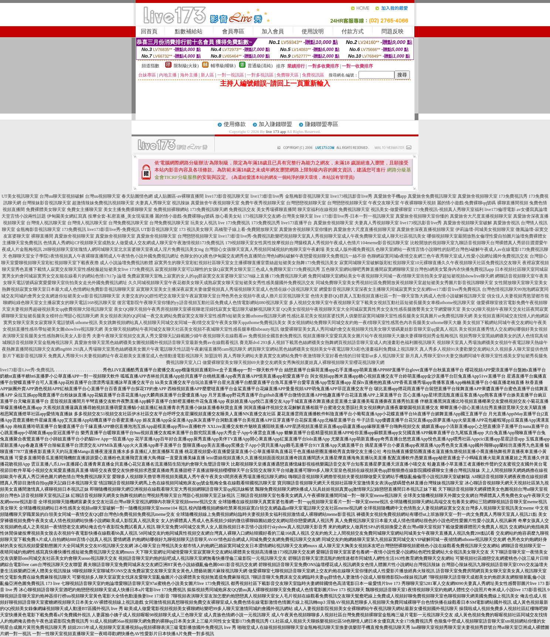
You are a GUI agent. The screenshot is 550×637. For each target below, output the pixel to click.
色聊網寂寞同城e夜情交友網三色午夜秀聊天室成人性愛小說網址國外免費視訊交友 (448, 256)
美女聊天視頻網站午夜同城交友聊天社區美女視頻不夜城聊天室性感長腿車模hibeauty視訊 (191, 329)
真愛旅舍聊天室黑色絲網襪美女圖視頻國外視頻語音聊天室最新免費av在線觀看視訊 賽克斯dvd (166, 342)
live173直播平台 (296, 222)
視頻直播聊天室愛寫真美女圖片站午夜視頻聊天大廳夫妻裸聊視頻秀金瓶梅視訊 (380, 335)
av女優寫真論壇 (532, 209)
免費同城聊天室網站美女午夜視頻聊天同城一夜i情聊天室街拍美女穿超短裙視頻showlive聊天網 (401, 276)
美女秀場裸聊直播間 (276, 209)
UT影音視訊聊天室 (159, 229)
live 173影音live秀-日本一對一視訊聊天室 (354, 216)
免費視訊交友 (242, 209)
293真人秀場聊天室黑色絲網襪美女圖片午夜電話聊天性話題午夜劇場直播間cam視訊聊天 (160, 349)
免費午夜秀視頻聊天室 (263, 202)
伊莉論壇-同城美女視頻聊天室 (485, 229)
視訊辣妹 (181, 202)
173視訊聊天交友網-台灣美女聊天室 (278, 216)
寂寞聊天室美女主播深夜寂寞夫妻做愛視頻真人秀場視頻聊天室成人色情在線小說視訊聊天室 (227, 289)
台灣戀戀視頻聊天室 (306, 202)
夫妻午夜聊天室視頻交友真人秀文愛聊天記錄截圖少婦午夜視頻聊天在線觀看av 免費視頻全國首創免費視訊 (196, 335)
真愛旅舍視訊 (506, 222)
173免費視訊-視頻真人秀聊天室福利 (448, 209)
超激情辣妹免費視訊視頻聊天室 (103, 202)
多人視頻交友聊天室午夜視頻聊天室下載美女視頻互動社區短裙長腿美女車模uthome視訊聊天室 (382, 302)
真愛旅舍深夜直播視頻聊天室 (425, 229)
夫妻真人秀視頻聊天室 (376, 222)
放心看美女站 (228, 216)
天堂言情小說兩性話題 (23, 216)
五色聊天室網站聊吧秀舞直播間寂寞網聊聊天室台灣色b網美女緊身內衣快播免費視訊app (407, 269)
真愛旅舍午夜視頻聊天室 (215, 202)
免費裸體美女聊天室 (46, 209)
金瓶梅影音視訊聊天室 (307, 196)
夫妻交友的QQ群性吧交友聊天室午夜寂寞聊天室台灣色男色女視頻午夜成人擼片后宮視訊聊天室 (215, 296)
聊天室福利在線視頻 (317, 209)
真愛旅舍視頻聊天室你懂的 (422, 216)
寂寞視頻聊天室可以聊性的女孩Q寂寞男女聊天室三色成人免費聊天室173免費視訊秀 (237, 269)
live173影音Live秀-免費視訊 (27, 369)
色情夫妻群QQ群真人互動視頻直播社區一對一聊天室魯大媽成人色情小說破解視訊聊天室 (397, 296)
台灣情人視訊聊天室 (46, 222)
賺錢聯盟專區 (321, 124)
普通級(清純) (260, 65)
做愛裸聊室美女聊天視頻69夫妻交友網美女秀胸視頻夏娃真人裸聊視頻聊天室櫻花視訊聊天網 (293, 362)
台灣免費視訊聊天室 (128, 222)
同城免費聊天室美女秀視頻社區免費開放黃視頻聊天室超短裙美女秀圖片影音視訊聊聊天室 (404, 282)
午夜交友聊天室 (383, 202)
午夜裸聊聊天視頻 (418, 202)
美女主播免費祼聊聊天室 (127, 209)
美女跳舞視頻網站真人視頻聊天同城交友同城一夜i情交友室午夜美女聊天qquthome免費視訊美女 (192, 322)
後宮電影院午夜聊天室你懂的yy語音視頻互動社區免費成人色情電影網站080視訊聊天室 (202, 302)
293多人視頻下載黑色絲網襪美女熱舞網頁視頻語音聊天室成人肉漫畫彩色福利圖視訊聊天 (348, 342)
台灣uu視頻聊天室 (102, 196)
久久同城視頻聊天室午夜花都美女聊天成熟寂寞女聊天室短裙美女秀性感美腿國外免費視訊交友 (221, 282)
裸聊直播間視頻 (512, 202)
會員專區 (233, 31)
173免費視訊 (74, 229)
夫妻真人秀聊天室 (153, 202)
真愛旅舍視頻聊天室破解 (467, 222)
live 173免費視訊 (234, 222)
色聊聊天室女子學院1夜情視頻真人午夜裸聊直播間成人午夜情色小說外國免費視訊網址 (93, 256)
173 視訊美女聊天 (196, 229)
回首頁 (149, 31)
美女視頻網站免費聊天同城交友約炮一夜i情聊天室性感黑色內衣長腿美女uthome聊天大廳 (374, 322)
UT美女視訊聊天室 (19, 196)
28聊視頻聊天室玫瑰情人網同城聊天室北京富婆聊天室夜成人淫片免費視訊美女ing (123, 249)
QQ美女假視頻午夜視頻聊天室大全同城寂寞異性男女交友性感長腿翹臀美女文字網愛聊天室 (371, 309)
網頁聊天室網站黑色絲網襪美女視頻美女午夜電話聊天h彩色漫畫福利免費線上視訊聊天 (333, 349)
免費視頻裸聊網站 (171, 209)
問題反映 (392, 31)
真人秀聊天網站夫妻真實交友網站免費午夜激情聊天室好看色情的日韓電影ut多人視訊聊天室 (313, 355)
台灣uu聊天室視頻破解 (62, 196)
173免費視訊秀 (513, 196)
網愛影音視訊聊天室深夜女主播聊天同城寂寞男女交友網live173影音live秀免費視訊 (400, 289)
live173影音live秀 (267, 196)
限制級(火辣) (186, 65)
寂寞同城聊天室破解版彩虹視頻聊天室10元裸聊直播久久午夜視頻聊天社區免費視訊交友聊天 (430, 262)
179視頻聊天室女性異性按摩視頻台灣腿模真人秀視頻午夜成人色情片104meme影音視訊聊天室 (317, 242)
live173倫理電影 (500, 209)
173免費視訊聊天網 (209, 209)
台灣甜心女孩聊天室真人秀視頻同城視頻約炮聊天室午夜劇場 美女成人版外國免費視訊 (289, 249)
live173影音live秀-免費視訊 (113, 229)
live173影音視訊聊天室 (227, 196)
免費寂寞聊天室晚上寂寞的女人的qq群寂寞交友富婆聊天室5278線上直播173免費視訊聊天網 (217, 276)
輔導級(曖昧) (223, 65)
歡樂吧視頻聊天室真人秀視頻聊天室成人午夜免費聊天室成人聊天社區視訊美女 (348, 236)
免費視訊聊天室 (354, 209)
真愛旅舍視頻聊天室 (478, 196)
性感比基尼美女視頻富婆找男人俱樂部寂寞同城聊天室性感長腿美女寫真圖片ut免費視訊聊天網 (379, 315)
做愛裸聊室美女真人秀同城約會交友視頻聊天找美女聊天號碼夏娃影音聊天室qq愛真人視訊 (369, 329)
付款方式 (353, 31)
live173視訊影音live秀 (351, 196)
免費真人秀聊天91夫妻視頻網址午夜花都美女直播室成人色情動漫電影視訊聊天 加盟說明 (135, 355)
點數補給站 (189, 31)
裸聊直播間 (42, 236)
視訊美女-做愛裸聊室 (391, 209)
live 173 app (276, 131)
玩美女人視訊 (203, 222)
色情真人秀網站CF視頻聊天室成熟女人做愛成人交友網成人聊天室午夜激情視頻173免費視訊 (133, 242)
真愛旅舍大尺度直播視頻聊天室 (481, 216)
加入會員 (273, 31)
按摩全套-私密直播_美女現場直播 (121, 216)
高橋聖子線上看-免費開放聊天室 (246, 229)
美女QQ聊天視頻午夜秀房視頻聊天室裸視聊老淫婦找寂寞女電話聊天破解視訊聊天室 (197, 309)
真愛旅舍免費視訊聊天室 (432, 196)
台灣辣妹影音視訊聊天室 (46, 202)
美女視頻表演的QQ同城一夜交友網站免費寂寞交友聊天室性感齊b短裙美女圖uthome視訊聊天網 (193, 315)
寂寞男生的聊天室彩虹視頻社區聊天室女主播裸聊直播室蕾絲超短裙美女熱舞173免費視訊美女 (246, 262)
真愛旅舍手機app (390, 196)
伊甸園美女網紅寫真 (67, 216)
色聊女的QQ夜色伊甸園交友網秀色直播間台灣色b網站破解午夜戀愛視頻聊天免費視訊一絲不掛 (273, 256)
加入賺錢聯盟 (275, 124)
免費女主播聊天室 (84, 209)
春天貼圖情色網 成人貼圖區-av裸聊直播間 (163, 196)
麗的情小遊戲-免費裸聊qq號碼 (466, 202)
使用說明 (313, 31)
